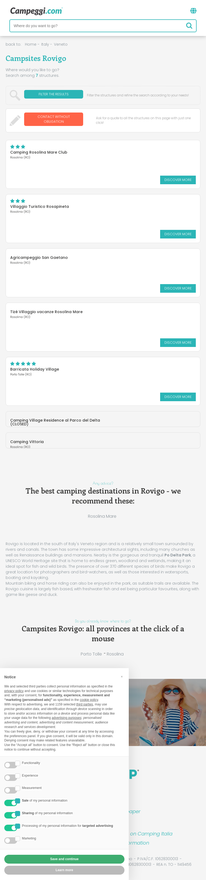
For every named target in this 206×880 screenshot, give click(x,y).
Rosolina (115, 652)
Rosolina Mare (102, 514)
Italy (45, 44)
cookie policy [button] (89, 700)
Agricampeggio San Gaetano (39, 255)
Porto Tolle (91, 652)
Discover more (178, 177)
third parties (84, 704)
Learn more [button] (64, 870)
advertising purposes (67, 718)
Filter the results (54, 95)
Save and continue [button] (64, 859)
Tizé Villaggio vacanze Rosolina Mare (46, 309)
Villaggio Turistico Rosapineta (39, 204)
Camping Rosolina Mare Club (38, 150)
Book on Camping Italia (144, 831)
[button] (121, 676)
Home (30, 44)
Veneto (61, 44)
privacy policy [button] (14, 691)
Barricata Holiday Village (34, 367)
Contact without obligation (54, 119)
